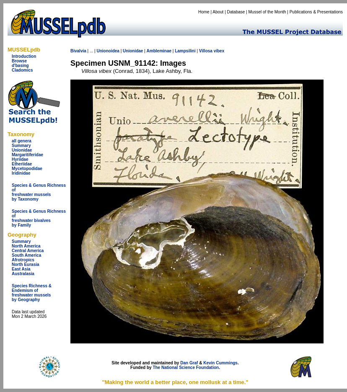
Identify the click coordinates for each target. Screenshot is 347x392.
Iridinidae (21, 173)
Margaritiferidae (27, 154)
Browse (19, 61)
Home (204, 12)
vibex (219, 51)
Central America (28, 250)
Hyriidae (20, 159)
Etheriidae (22, 164)
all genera (21, 141)
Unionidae (22, 150)
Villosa (205, 51)
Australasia (23, 273)
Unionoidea (107, 51)
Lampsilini (185, 51)
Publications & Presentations (316, 12)
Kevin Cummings (220, 363)
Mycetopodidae (27, 168)
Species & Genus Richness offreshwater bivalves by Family (39, 218)
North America (26, 246)
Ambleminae (159, 51)
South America (26, 255)
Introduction (24, 56)
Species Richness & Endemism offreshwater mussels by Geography (32, 293)
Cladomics (22, 70)
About (217, 12)
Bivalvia (78, 51)
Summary (21, 145)
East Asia (21, 269)
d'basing (20, 65)
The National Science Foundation (186, 367)
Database (236, 12)
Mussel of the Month (267, 12)
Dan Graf (189, 363)
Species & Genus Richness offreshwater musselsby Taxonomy (39, 192)
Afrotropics (23, 260)
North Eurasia (25, 264)
